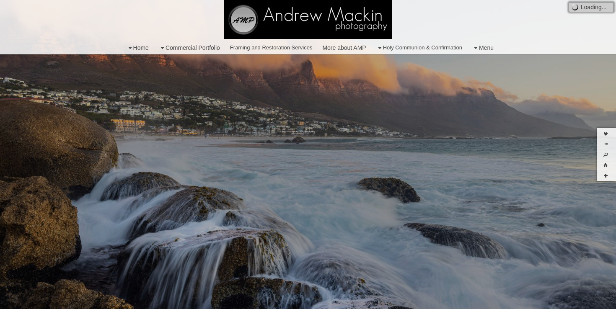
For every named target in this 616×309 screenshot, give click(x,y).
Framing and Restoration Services (271, 47)
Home (138, 48)
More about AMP (344, 47)
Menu (483, 48)
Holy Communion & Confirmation (419, 48)
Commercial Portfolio (189, 48)
